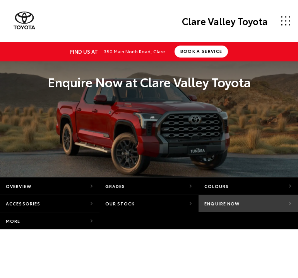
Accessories (23, 203)
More (13, 221)
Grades (115, 186)
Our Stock (120, 203)
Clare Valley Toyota (225, 20)
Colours (216, 186)
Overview (18, 186)
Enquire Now (222, 203)
